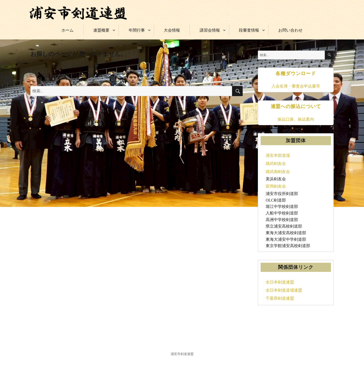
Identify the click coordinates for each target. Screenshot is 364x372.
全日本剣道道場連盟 (284, 290)
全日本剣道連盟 (280, 282)
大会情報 (172, 30)
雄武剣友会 (276, 163)
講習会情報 (210, 30)
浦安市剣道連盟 (182, 354)
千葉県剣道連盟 (280, 298)
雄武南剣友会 (278, 171)
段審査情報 (249, 30)
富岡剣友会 (276, 186)
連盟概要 (101, 30)
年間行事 (137, 30)
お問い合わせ (290, 30)
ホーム (67, 30)
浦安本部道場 (278, 155)
